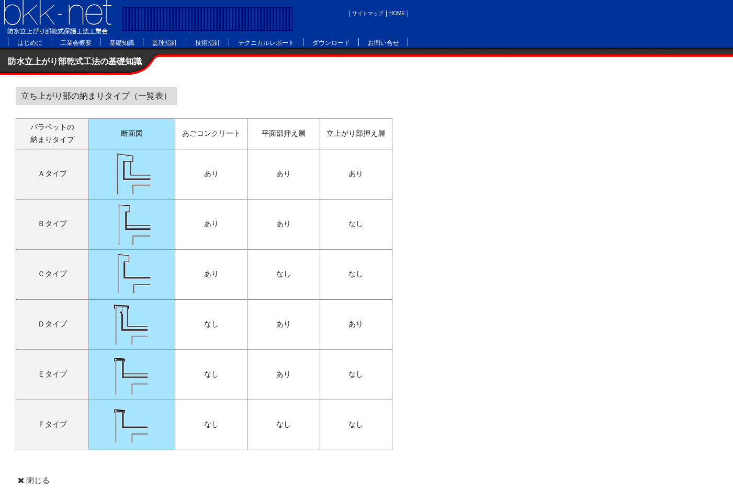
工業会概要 (76, 42)
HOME (397, 13)
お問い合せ (383, 42)
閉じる (33, 480)
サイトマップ (368, 13)
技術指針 (207, 42)
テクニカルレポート (266, 42)
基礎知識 (121, 42)
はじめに (29, 42)
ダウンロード (331, 42)
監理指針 (164, 42)
